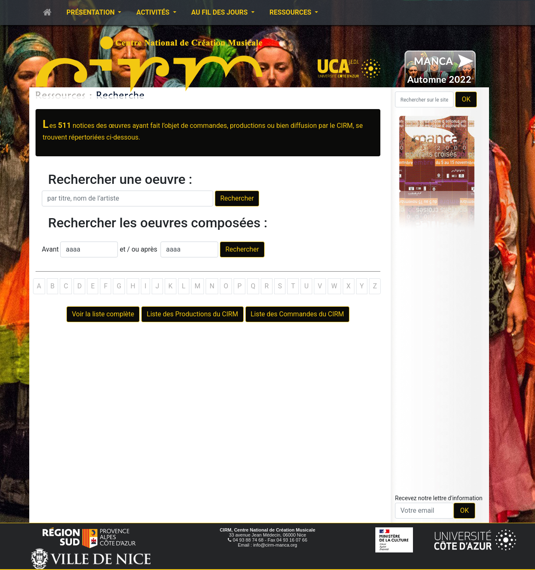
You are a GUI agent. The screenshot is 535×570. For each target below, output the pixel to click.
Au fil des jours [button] (220, 12)
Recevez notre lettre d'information (438, 498)
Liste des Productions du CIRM (192, 314)
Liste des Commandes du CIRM (297, 314)
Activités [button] (153, 12)
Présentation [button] (91, 12)
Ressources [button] (291, 12)
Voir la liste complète (103, 314)
